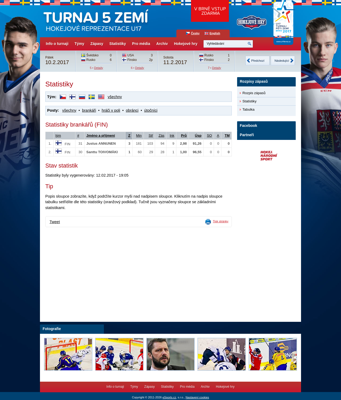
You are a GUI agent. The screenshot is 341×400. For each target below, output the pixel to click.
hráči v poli (111, 110)
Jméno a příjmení (100, 136)
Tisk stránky (220, 221)
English (215, 33)
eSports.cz (169, 397)
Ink (172, 136)
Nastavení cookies (197, 397)
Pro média (141, 43)
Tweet (55, 222)
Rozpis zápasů (254, 93)
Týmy (79, 43)
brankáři (89, 110)
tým (58, 136)
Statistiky (117, 43)
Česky (195, 33)
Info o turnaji (57, 43)
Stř (151, 136)
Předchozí (258, 60)
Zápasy (96, 43)
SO (209, 136)
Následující (282, 60)
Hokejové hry (185, 43)
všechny (115, 97)
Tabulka (248, 109)
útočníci (150, 110)
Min (139, 136)
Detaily (98, 67)
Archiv (162, 43)
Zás (161, 136)
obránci (132, 110)
